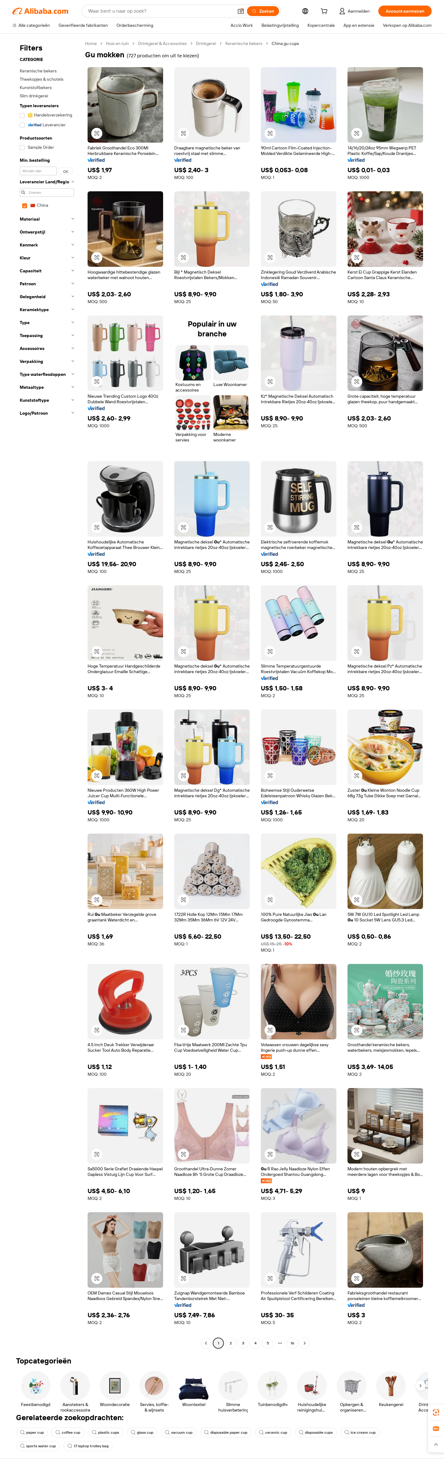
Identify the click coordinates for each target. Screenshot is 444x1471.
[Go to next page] (304, 1343)
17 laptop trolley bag (88, 1446)
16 (292, 1343)
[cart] (325, 12)
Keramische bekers (243, 43)
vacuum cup (178, 1432)
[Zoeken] (263, 11)
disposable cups (316, 1432)
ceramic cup (273, 1432)
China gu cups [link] (285, 43)
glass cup (142, 1432)
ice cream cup (360, 1432)
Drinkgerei (206, 43)
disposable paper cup (225, 1432)
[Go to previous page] (206, 1343)
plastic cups (105, 1432)
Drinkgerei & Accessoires (162, 43)
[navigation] (47, 694)
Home (91, 43)
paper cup (32, 1432)
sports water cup (38, 1446)
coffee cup (68, 1432)
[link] (436, 1412)
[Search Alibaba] (160, 11)
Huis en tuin (117, 43)
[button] (241, 11)
